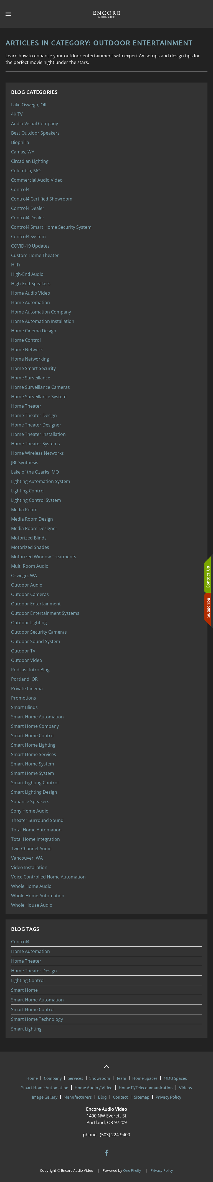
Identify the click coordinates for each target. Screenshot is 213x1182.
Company (53, 1075)
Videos (185, 1084)
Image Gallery (44, 1094)
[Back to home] (106, 14)
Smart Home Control (33, 1009)
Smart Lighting (26, 1029)
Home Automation (30, 951)
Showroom (99, 1075)
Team (121, 1075)
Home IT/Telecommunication (146, 1084)
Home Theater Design (34, 971)
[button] (8, 14)
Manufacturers (78, 1094)
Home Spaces (145, 1075)
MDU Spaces (175, 1075)
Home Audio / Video (94, 1084)
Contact (120, 1094)
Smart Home (24, 990)
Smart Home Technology (37, 1019)
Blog (102, 1094)
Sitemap (141, 1094)
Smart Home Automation (37, 1000)
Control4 (20, 942)
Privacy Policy (168, 1094)
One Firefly (132, 1167)
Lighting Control (28, 980)
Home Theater (26, 961)
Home (32, 1075)
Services (75, 1075)
